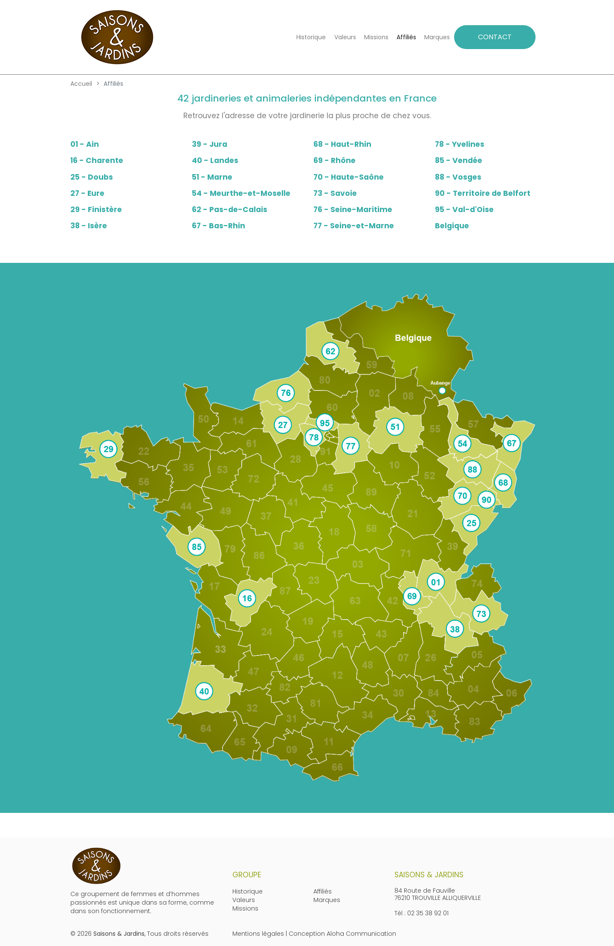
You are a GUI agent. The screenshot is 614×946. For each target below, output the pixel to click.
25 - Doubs (91, 177)
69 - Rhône (334, 160)
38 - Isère (88, 226)
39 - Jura (209, 144)
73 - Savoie (335, 193)
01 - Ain (84, 144)
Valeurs (345, 37)
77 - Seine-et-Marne (353, 226)
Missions (376, 37)
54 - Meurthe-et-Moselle (241, 193)
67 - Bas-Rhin (218, 226)
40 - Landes (215, 160)
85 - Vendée (458, 160)
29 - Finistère (96, 209)
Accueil (81, 83)
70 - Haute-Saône (348, 177)
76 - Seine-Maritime (352, 209)
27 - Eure (87, 193)
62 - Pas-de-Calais (229, 209)
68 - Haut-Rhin (342, 144)
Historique (311, 37)
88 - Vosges (458, 177)
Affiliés (406, 37)
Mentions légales (258, 933)
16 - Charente (96, 160)
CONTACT (495, 37)
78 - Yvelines (459, 144)
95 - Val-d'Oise (464, 209)
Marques (437, 37)
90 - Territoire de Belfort (482, 193)
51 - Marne (212, 177)
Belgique (452, 226)
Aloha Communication (361, 933)
